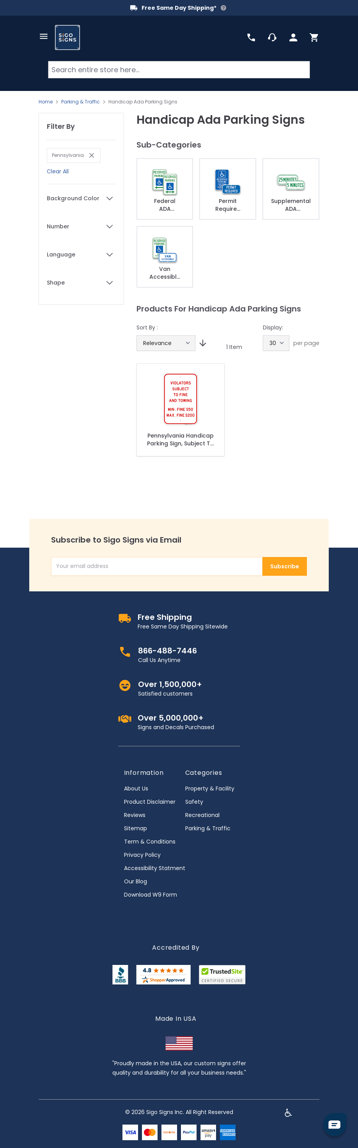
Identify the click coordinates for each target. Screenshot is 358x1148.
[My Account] (293, 37)
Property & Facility (209, 788)
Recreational (202, 815)
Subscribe (284, 566)
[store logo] (67, 37)
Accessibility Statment (154, 868)
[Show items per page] (276, 343)
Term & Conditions (149, 841)
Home (46, 102)
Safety (194, 802)
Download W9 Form (150, 895)
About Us (136, 788)
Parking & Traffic (80, 102)
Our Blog (135, 881)
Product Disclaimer (149, 802)
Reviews (134, 815)
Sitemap (135, 828)
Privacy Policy (142, 855)
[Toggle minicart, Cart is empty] (314, 37)
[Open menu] (44, 36)
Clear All (58, 171)
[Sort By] (165, 343)
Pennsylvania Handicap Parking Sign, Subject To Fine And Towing (180, 439)
